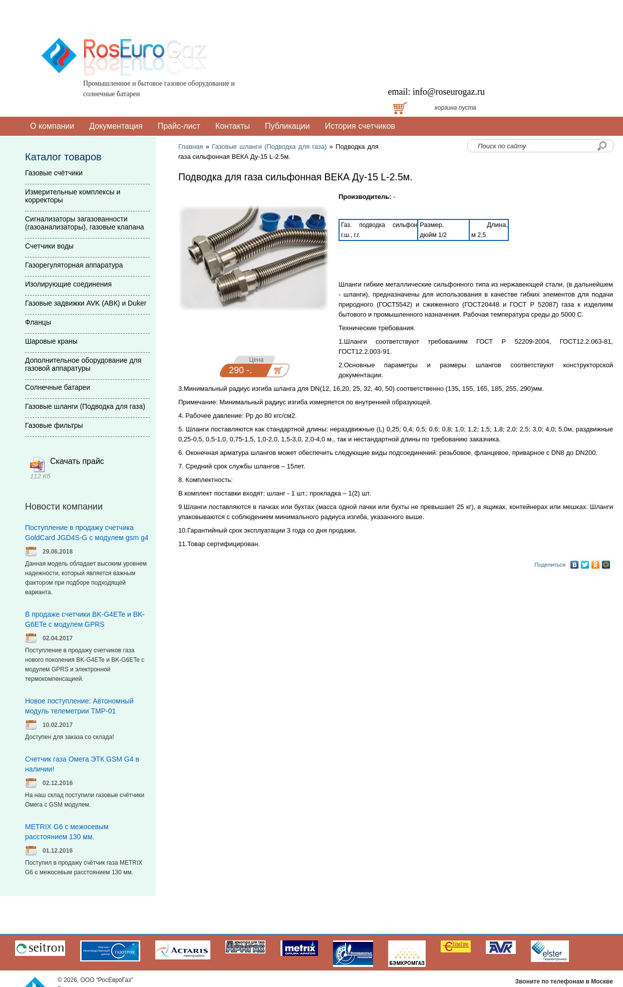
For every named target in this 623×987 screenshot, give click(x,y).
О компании (52, 126)
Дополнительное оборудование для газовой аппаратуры (83, 364)
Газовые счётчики (54, 173)
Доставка (318, 108)
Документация (115, 126)
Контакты (232, 126)
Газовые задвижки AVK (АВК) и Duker (85, 303)
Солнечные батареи (57, 387)
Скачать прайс (77, 461)
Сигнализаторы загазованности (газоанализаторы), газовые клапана (84, 223)
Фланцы (38, 322)
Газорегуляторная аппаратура (74, 265)
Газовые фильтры (54, 425)
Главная (190, 146)
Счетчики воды (49, 246)
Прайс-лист (179, 126)
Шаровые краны (51, 341)
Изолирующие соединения (68, 284)
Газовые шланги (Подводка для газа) (269, 146)
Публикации (287, 126)
